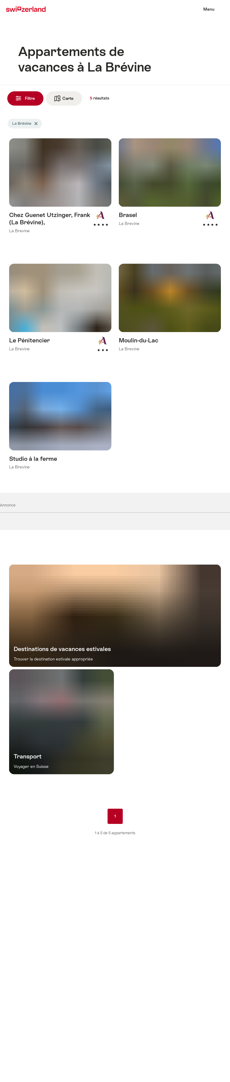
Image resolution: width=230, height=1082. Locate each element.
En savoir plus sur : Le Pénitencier (60, 316)
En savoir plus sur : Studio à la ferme (60, 434)
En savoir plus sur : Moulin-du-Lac (170, 316)
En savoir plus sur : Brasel (170, 190)
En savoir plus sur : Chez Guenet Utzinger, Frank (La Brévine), (60, 194)
